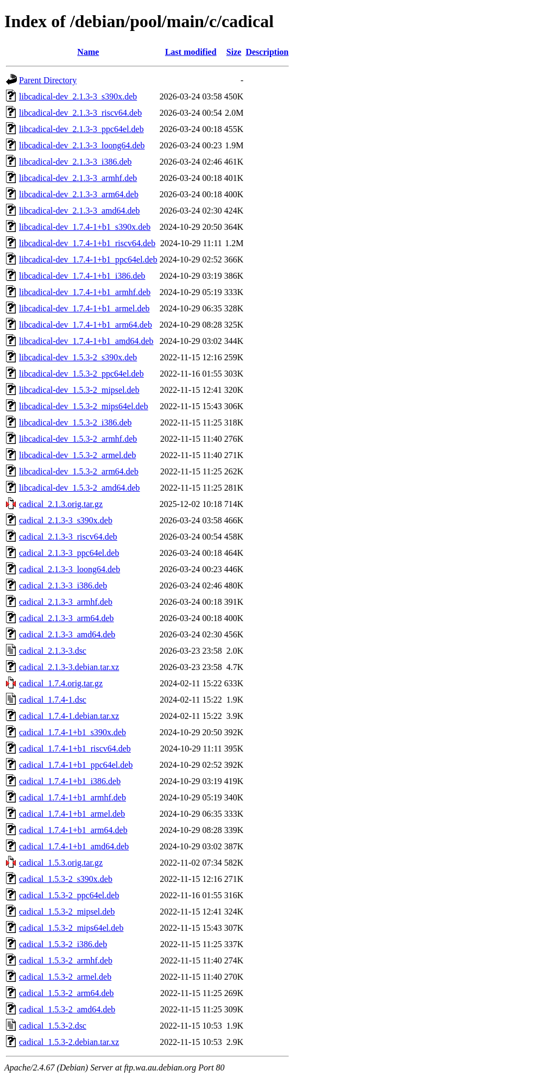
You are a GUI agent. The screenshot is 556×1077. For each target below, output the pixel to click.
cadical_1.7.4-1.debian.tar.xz (69, 716)
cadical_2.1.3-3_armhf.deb (65, 601)
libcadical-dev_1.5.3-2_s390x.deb (78, 357)
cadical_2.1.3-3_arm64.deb (66, 618)
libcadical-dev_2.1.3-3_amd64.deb (79, 210)
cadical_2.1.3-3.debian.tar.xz (69, 667)
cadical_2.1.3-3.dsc (52, 650)
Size (234, 52)
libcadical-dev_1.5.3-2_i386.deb (75, 422)
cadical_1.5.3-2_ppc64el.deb (69, 895)
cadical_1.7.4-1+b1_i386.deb (70, 781)
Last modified (191, 52)
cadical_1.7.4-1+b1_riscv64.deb (75, 748)
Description (266, 52)
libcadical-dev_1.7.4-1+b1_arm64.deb (85, 324)
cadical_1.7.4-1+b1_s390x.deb (72, 732)
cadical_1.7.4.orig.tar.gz (61, 683)
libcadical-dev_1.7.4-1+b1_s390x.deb (84, 226)
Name (88, 52)
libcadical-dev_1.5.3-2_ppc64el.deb (81, 373)
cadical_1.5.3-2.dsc (52, 1025)
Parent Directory (48, 80)
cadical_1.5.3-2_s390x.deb (65, 879)
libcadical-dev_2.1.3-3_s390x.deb (78, 96)
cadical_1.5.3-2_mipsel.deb (67, 911)
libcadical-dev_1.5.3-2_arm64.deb (78, 471)
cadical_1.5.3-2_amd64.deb (67, 1009)
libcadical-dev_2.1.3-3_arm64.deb (78, 194)
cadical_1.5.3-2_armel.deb (65, 976)
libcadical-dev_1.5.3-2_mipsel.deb (79, 390)
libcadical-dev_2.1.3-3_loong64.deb (82, 145)
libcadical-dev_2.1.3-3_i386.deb (75, 161)
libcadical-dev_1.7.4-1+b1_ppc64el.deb (88, 259)
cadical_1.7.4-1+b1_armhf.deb (72, 797)
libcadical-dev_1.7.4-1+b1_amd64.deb (86, 341)
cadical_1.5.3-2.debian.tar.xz (69, 1042)
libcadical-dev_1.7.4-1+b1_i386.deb (82, 275)
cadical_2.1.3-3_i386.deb (63, 585)
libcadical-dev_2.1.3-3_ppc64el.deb (81, 129)
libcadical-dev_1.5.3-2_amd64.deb (79, 487)
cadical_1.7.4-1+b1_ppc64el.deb (75, 764)
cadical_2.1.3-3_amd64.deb (67, 634)
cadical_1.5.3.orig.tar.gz (61, 862)
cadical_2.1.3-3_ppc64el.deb (69, 553)
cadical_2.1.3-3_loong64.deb (69, 569)
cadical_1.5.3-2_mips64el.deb (71, 927)
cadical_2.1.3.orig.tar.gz (61, 504)
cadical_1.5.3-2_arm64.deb (66, 993)
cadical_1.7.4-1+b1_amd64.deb (74, 846)
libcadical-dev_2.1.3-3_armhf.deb (78, 178)
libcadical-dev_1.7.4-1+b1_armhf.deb (84, 292)
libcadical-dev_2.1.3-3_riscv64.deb (80, 112)
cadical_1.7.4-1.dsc (52, 699)
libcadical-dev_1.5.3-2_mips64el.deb (83, 406)
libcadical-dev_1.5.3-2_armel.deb (77, 455)
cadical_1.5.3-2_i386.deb (63, 944)
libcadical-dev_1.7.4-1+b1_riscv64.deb (87, 243)
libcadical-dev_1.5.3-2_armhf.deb (78, 438)
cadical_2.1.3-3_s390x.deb (65, 520)
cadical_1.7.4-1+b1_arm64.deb (73, 830)
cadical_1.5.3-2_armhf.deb (65, 960)
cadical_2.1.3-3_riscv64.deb (68, 536)
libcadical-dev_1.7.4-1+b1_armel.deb (84, 308)
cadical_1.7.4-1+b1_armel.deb (72, 813)
